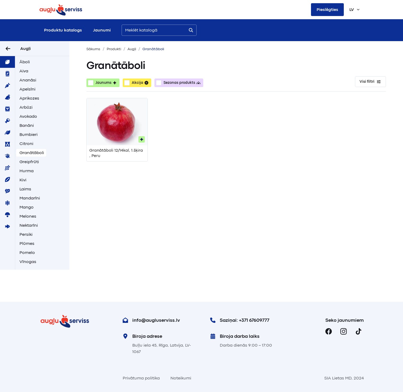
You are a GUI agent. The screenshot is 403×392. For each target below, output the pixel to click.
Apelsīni (27, 89)
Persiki (26, 234)
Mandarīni (29, 198)
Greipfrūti (29, 161)
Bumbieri (28, 134)
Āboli (24, 62)
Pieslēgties (327, 9)
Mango (26, 207)
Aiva (23, 71)
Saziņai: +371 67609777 (239, 320)
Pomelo (27, 252)
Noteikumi (180, 378)
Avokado (28, 116)
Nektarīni (28, 225)
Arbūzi (26, 107)
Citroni (26, 143)
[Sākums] (60, 9)
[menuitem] (7, 62)
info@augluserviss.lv (151, 320)
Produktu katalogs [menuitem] (63, 30)
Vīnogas (27, 261)
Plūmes (26, 243)
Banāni (26, 125)
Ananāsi (27, 80)
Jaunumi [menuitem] (102, 30)
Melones (27, 216)
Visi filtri (370, 81)
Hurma (26, 170)
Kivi (22, 180)
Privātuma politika (141, 378)
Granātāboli (31, 152)
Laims (25, 189)
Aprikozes (29, 98)
